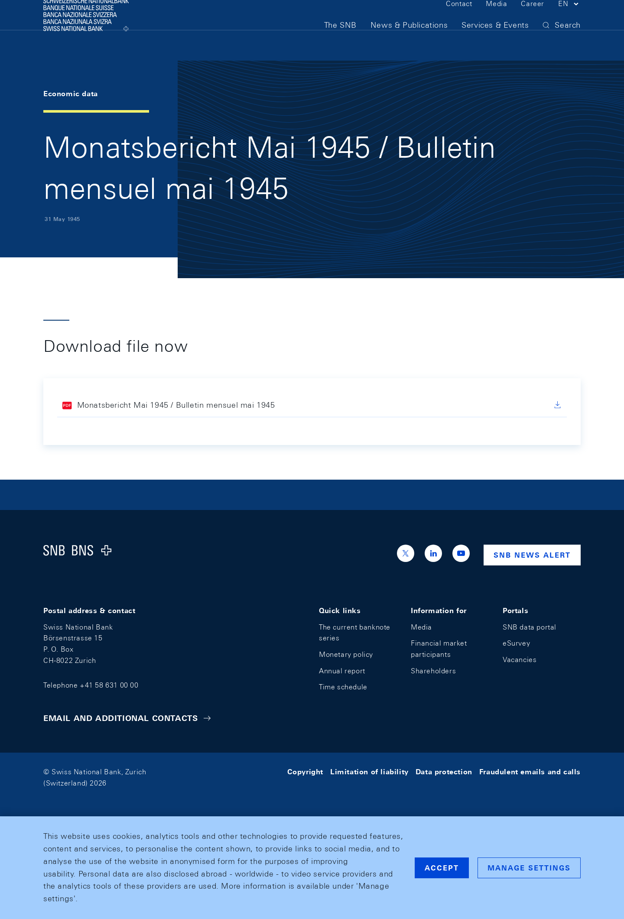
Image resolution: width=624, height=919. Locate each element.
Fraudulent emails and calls (530, 772)
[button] (569, 21)
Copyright (305, 772)
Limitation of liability (369, 772)
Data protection (444, 772)
